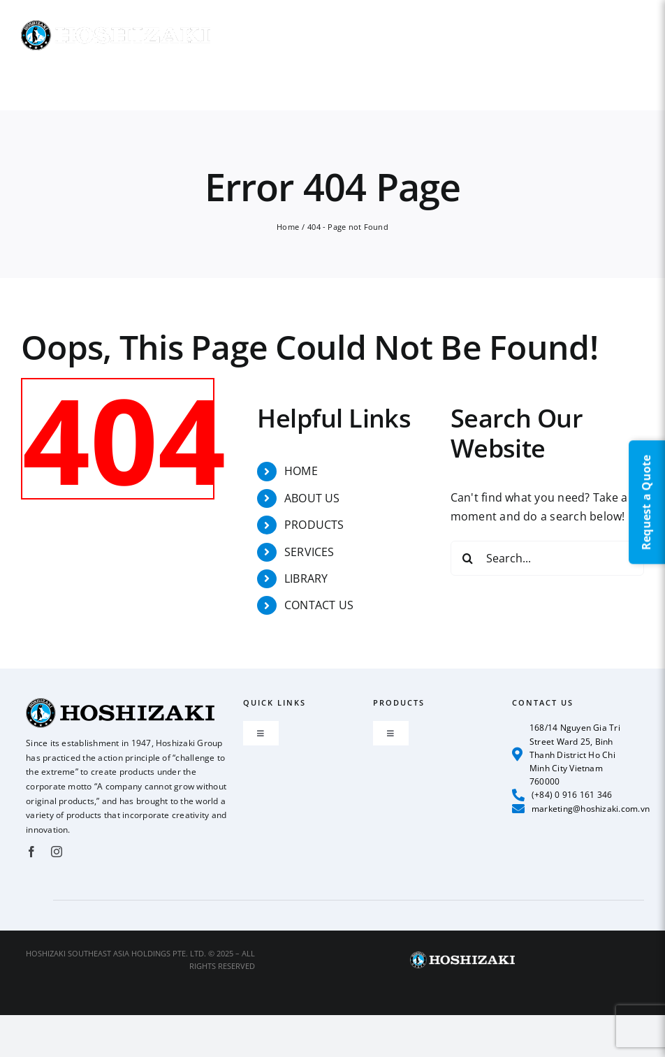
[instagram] (56, 851)
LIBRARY (306, 578)
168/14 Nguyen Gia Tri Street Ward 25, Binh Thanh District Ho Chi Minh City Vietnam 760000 (566, 754)
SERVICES (309, 552)
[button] (591, 80)
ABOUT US (312, 498)
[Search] (468, 558)
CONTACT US (318, 605)
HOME (301, 471)
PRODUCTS (314, 524)
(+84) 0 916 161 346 (562, 795)
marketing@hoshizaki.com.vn (581, 808)
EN (638, 16)
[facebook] (31, 851)
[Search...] (547, 558)
